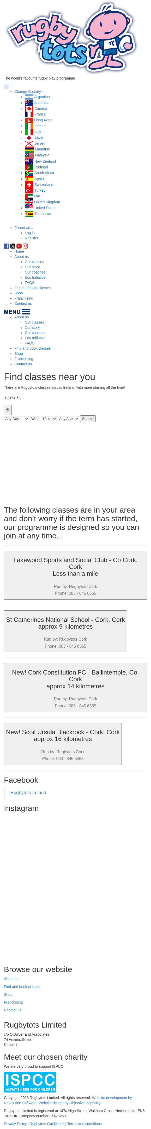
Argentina (42, 97)
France (40, 114)
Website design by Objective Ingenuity (69, 1103)
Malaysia (42, 155)
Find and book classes (32, 288)
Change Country (27, 91)
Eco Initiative (35, 277)
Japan (39, 137)
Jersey (39, 143)
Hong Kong (43, 120)
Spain (39, 179)
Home (19, 251)
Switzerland (43, 185)
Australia (41, 103)
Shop (18, 293)
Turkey (39, 190)
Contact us (23, 303)
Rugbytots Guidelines (47, 1124)
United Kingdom (47, 202)
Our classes (34, 262)
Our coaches (35, 272)
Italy (37, 132)
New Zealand (45, 161)
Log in (30, 233)
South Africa (44, 173)
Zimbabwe (42, 213)
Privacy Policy (15, 1124)
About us (21, 256)
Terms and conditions (84, 1124)
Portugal (41, 167)
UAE (38, 196)
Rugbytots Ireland (28, 792)
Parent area (23, 228)
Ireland (40, 126)
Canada (40, 108)
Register (31, 238)
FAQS (29, 283)
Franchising (23, 298)
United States (45, 208)
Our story (32, 267)
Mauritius (42, 149)
